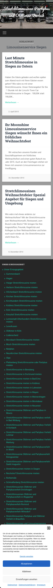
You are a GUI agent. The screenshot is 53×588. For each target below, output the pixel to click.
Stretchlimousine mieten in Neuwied (23, 405)
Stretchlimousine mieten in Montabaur (24, 401)
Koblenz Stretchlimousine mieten (21, 305)
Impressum (41, 585)
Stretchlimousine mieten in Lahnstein (23, 387)
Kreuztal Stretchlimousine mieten (22, 314)
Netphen (10, 349)
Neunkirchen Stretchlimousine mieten (24, 353)
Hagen (9, 278)
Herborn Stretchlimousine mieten (22, 287)
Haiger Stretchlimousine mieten (21, 283)
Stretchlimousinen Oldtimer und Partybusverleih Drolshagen (21, 488)
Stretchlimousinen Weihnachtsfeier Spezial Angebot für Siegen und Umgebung (25, 197)
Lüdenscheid (12, 335)
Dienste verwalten (26, 556)
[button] (48, 528)
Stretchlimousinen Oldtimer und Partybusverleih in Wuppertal (21, 495)
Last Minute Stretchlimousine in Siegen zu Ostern (21, 62)
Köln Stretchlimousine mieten (20, 310)
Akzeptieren (26, 563)
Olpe (8, 358)
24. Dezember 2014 (16, 178)
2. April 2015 (13, 112)
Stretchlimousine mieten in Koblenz (23, 383)
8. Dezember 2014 (15, 252)
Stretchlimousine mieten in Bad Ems (23, 378)
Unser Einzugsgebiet (13, 269)
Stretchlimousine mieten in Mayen (22, 392)
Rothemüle (11, 478)
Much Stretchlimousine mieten (20, 344)
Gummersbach (13, 274)
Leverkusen (11, 326)
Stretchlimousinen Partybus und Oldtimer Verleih (27, 12)
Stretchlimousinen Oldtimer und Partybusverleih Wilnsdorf (21, 510)
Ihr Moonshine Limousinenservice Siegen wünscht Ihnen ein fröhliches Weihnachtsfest (26, 132)
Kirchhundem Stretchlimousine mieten (24, 301)
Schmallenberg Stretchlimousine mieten (25, 482)
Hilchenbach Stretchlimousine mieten (24, 292)
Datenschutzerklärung (27, 585)
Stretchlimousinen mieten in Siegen (23, 469)
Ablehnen (26, 571)
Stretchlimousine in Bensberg (20, 369)
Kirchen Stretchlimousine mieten (21, 296)
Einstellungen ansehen (26, 579)
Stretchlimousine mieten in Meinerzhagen (25, 397)
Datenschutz (12, 585)
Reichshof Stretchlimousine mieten (22, 473)
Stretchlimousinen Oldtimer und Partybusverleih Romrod (21, 503)
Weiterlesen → (12, 102)
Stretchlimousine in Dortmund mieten (24, 374)
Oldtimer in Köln (13, 331)
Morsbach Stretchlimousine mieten (22, 340)
